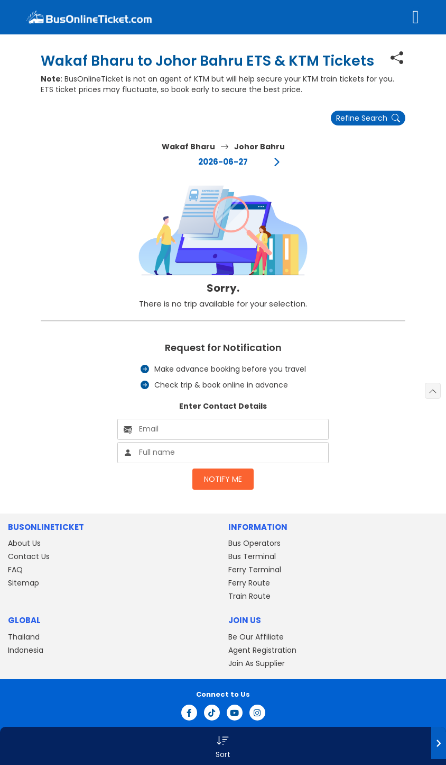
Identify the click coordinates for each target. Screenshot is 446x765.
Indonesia (25, 650)
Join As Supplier (256, 663)
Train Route (249, 596)
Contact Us (29, 556)
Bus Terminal (252, 556)
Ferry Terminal (254, 569)
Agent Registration (262, 650)
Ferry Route (249, 583)
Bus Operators (254, 543)
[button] (223, 746)
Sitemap (23, 583)
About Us (24, 543)
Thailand (24, 637)
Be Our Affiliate (256, 637)
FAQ (15, 569)
